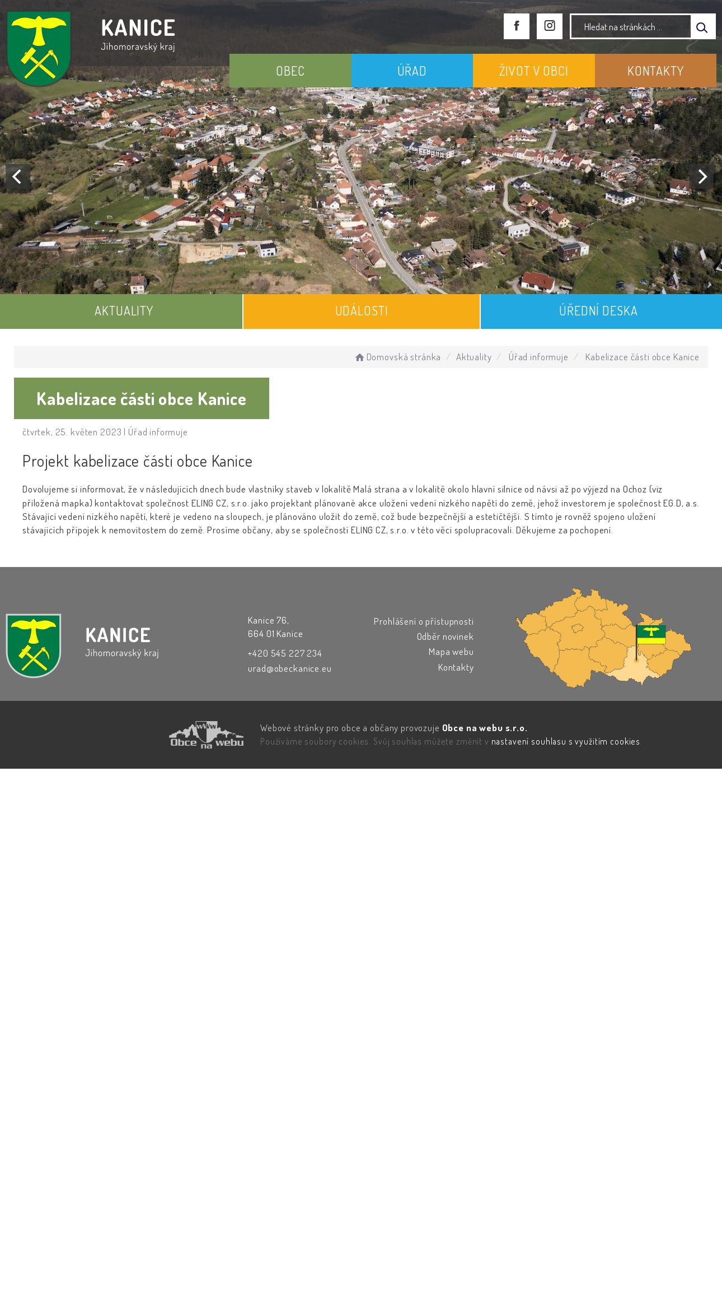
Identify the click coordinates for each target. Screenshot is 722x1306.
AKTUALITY (124, 310)
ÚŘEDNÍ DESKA (598, 310)
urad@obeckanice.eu (289, 668)
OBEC (290, 70)
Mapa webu (451, 651)
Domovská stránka (397, 356)
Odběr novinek (445, 636)
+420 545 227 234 (285, 653)
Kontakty (456, 667)
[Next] (701, 176)
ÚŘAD (412, 70)
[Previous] (18, 176)
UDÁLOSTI (361, 310)
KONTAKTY (655, 70)
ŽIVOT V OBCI (534, 70)
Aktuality (474, 356)
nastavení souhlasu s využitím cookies (565, 741)
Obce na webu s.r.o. (485, 727)
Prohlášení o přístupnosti (423, 621)
